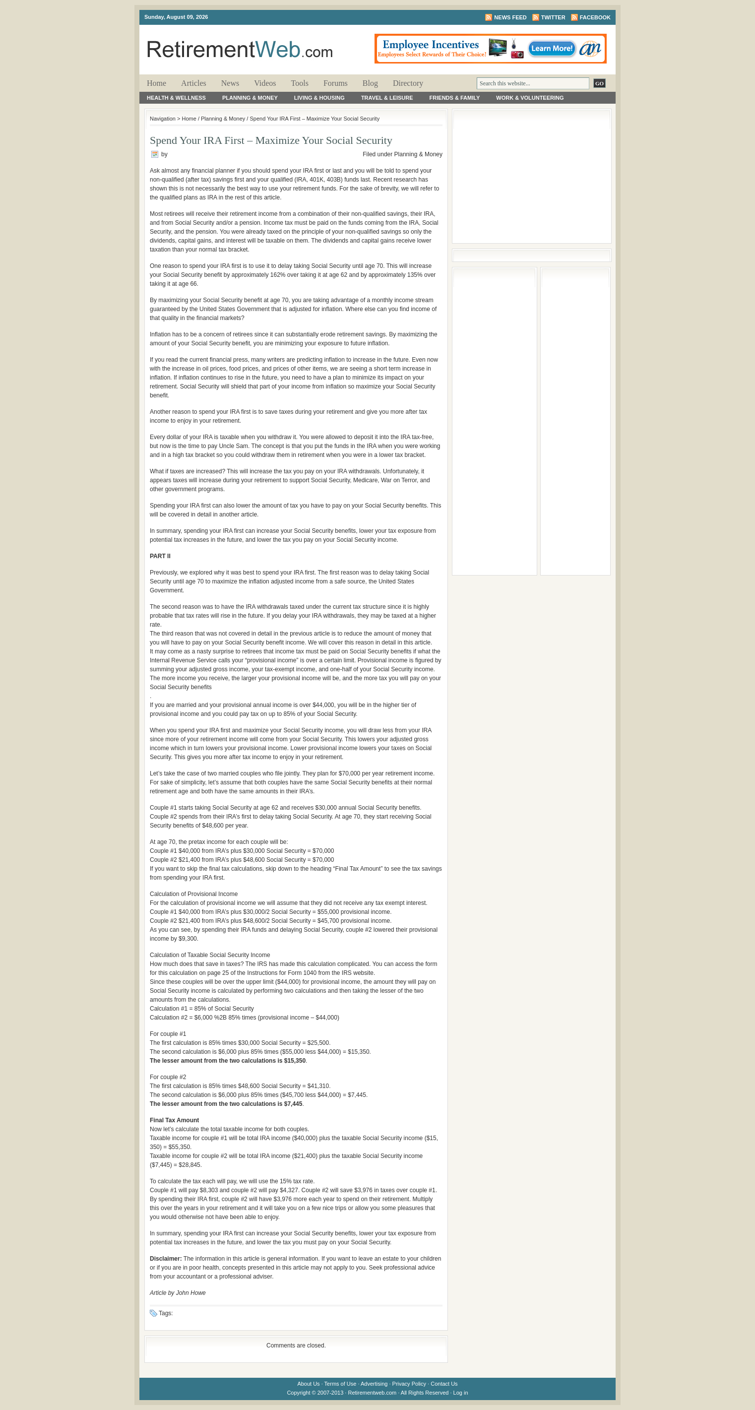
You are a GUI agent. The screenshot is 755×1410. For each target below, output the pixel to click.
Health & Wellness (176, 98)
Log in (460, 1393)
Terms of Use (340, 1384)
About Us (308, 1384)
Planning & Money (250, 98)
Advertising (374, 1384)
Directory (408, 83)
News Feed (510, 17)
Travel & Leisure (387, 98)
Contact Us (444, 1384)
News (230, 83)
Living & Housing (319, 98)
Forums (335, 83)
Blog (370, 83)
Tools (300, 83)
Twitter (553, 17)
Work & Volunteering (530, 98)
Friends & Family (455, 98)
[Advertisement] (531, 176)
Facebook (595, 17)
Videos (265, 83)
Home (156, 83)
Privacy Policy (409, 1384)
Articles (193, 83)
